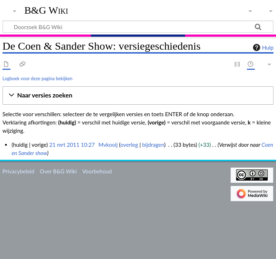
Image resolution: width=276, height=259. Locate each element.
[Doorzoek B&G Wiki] (138, 26)
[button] (138, 95)
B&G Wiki (46, 10)
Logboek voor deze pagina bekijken (38, 78)
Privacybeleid (18, 171)
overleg (129, 144)
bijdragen (153, 144)
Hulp (262, 47)
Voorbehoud (97, 171)
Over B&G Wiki (58, 171)
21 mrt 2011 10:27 (72, 144)
